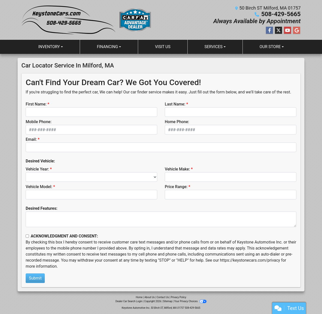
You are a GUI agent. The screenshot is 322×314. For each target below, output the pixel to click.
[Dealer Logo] (88, 20)
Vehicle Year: (37, 169)
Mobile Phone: (39, 121)
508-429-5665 (281, 14)
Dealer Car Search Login (128, 301)
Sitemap (167, 301)
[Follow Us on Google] (296, 30)
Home (139, 297)
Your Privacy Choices (190, 301)
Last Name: (175, 104)
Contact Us (162, 297)
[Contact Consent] (27, 236)
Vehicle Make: (177, 169)
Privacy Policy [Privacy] (178, 297)
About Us (149, 297)
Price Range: (176, 186)
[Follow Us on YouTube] (287, 30)
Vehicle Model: (39, 186)
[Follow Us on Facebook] (269, 30)
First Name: (36, 104)
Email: (31, 139)
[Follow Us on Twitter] (278, 30)
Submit (35, 278)
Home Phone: (177, 121)
